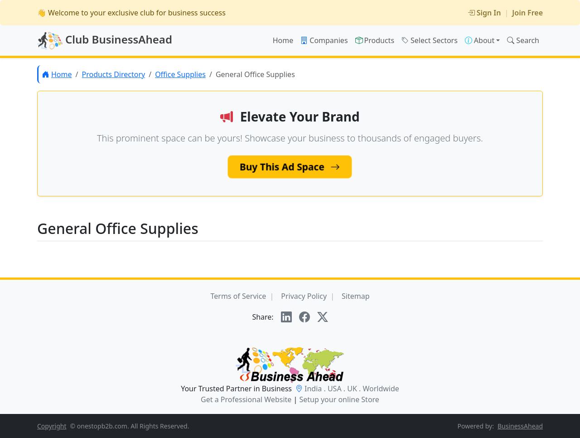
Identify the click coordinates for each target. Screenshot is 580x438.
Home (283, 40)
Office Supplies (180, 74)
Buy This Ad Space (290, 167)
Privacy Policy (304, 296)
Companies (324, 40)
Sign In (484, 13)
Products (375, 40)
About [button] (479, 40)
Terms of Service (238, 296)
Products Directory (113, 74)
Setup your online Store (339, 399)
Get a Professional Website (246, 399)
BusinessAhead (520, 426)
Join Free (527, 13)
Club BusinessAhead (104, 41)
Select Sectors (429, 40)
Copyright (52, 426)
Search (523, 40)
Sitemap (356, 296)
